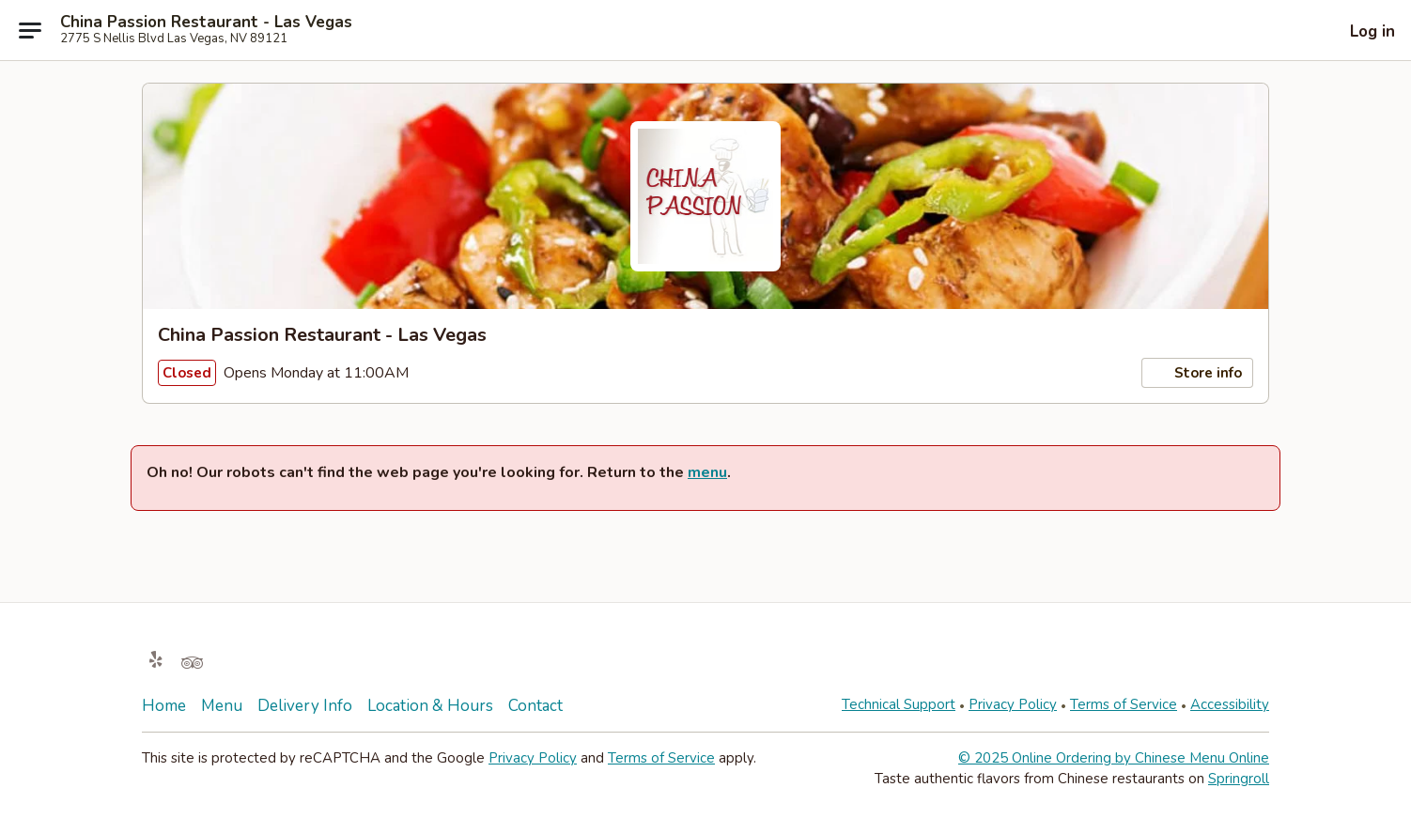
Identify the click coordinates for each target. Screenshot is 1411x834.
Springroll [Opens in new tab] (1238, 778)
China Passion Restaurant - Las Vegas (206, 22)
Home (164, 706)
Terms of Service (1123, 704)
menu (707, 472)
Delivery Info (304, 706)
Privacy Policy (1013, 704)
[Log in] (1358, 31)
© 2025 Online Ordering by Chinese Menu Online (1113, 758)
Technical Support (898, 704)
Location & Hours (430, 706)
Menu (221, 706)
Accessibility (1229, 704)
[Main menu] (30, 30)
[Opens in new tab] (156, 660)
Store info (1197, 372)
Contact (535, 706)
